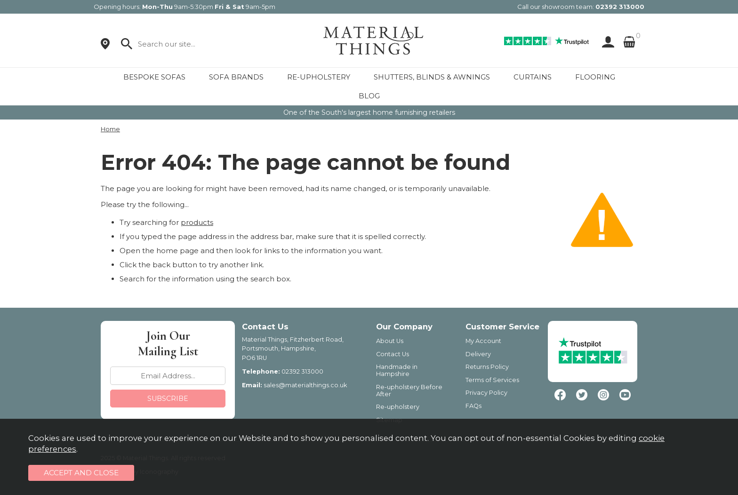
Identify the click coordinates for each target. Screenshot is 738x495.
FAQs (473, 405)
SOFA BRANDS (236, 76)
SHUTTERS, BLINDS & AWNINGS (432, 76)
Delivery (478, 354)
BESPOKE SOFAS (154, 76)
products (197, 222)
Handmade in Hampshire (396, 370)
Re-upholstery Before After (409, 390)
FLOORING (595, 76)
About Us (389, 340)
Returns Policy (487, 366)
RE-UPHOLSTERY (318, 76)
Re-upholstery (397, 406)
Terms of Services (492, 379)
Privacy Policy (486, 392)
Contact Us (392, 354)
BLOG (369, 95)
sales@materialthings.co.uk (305, 385)
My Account (483, 340)
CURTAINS (532, 76)
